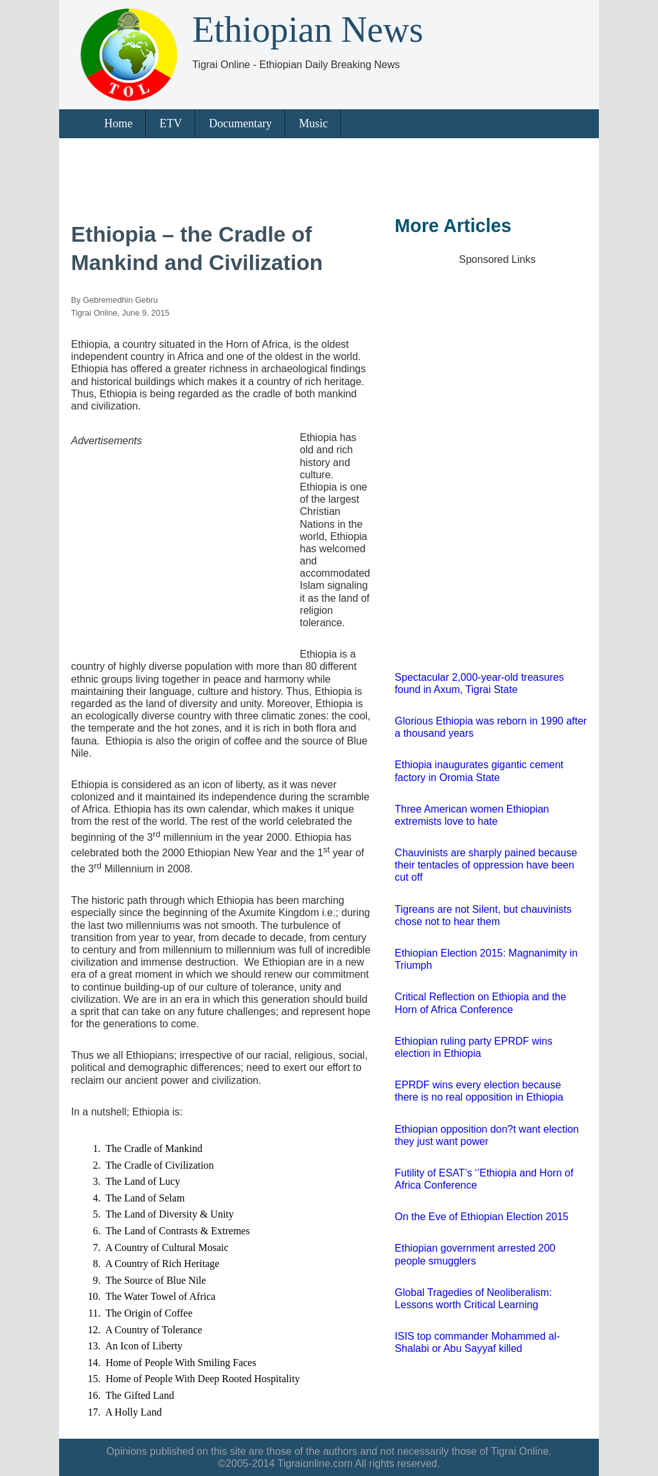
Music (313, 123)
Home (118, 123)
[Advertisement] (324, 174)
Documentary (240, 123)
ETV (170, 123)
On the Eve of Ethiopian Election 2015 (481, 1216)
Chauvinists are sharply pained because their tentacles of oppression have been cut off (486, 865)
